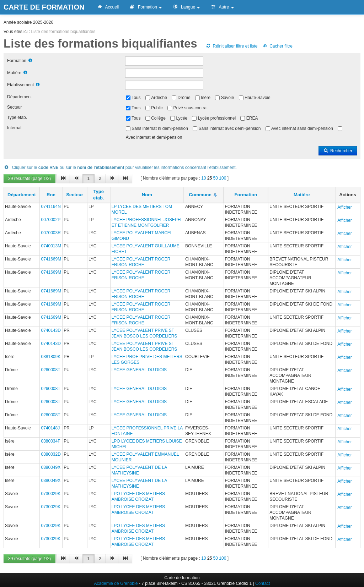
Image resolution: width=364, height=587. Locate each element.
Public (157, 107)
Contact (262, 583)
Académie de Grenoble (116, 583)
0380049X (50, 467)
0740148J (50, 428)
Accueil (108, 7)
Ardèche (159, 97)
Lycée (182, 118)
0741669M (51, 259)
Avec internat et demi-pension (154, 137)
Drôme (184, 97)
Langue (186, 7)
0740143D (50, 330)
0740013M (51, 245)
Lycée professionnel (217, 118)
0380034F (50, 441)
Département (19, 96)
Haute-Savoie (258, 97)
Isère (205, 97)
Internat (14, 127)
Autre (222, 7)
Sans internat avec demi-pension (230, 128)
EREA (252, 118)
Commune (200, 194)
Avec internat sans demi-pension (302, 128)
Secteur (14, 107)
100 (222, 178)
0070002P (50, 219)
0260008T (50, 369)
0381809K (50, 356)
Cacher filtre (277, 46)
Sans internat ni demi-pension (160, 128)
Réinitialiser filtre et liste (231, 46)
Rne (51, 194)
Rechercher (337, 150)
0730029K (50, 493)
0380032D (50, 454)
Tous (136, 97)
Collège (158, 118)
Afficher (344, 207)
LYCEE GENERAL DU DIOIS (139, 369)
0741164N (50, 206)
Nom (147, 194)
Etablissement (20, 84)
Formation (145, 7)
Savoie (227, 97)
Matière (14, 72)
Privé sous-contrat (190, 107)
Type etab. (17, 117)
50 (215, 178)
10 (203, 178)
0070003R (50, 232)
